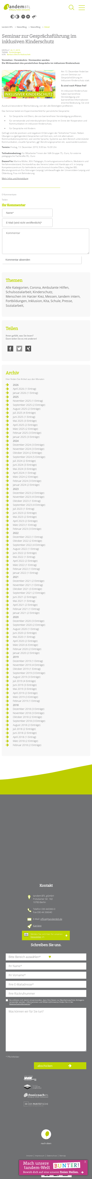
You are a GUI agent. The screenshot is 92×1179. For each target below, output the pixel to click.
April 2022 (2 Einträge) (25, 560)
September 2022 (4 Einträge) (29, 545)
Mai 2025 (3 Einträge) (25, 420)
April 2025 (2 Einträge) (25, 425)
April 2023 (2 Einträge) (25, 521)
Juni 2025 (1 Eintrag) (24, 417)
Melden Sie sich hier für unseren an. (47, 935)
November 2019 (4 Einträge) (28, 665)
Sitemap (62, 1155)
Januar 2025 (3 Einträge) (26, 437)
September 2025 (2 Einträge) (29, 405)
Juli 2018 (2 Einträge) (24, 729)
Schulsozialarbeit (18, 292)
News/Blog (22, 27)
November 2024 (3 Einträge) (28, 449)
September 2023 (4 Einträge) (29, 505)
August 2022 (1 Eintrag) (26, 549)
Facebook (10, 348)
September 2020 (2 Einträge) (29, 625)
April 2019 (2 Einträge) (25, 693)
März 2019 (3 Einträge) (25, 697)
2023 (16, 489)
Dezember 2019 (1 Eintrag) (28, 661)
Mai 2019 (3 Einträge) (25, 689)
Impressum (39, 1155)
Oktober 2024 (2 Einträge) (27, 452)
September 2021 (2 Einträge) (29, 593)
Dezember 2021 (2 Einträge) (28, 581)
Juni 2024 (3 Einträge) (25, 464)
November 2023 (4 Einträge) (28, 496)
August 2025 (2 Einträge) (26, 408)
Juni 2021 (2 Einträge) (25, 597)
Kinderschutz (42, 292)
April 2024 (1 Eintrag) (24, 472)
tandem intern (69, 296)
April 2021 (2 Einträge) (25, 604)
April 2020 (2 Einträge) (25, 641)
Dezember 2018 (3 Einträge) (28, 709)
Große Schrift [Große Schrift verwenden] (28, 16)
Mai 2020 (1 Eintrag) (24, 637)
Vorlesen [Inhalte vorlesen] (34, 16)
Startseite (17, 7)
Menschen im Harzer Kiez (25, 296)
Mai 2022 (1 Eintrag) (24, 557)
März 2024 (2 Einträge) (25, 476)
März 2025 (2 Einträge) (25, 428)
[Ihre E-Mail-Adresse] (46, 984)
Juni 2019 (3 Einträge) (25, 685)
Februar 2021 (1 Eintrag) (26, 609)
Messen (51, 296)
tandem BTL (7, 27)
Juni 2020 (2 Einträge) (25, 633)
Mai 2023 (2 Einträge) (25, 516)
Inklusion (35, 301)
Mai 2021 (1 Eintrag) (24, 601)
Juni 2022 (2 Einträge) (25, 553)
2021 (16, 577)
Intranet (29, 1155)
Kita (46, 301)
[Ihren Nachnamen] (46, 966)
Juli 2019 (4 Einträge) (24, 681)
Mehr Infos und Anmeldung (15, 178)
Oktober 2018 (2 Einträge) (27, 717)
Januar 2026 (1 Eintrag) (25, 393)
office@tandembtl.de (51, 919)
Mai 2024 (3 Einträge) (25, 469)
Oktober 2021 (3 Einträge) (27, 589)
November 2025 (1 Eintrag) (28, 400)
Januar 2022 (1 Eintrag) (25, 572)
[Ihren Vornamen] (46, 975)
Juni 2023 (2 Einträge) (25, 513)
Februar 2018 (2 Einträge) (27, 745)
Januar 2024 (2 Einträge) (26, 484)
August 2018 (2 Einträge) (26, 725)
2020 (16, 617)
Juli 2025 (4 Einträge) (24, 412)
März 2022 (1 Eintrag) (25, 565)
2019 (16, 657)
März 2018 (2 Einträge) (25, 741)
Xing (28, 348)
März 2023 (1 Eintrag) (25, 525)
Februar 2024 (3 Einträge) (27, 481)
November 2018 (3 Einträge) (28, 713)
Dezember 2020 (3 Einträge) (28, 621)
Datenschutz (52, 1155)
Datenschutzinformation (19, 1004)
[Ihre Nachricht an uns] (46, 1029)
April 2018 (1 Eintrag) (24, 737)
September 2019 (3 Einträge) (29, 673)
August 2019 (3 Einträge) (26, 677)
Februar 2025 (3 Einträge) (27, 432)
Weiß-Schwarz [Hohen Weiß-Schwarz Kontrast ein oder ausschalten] (17, 16)
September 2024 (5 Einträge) (29, 457)
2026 (16, 385)
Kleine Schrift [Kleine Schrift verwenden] (23, 16)
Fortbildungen (16, 301)
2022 (16, 533)
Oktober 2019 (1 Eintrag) (27, 669)
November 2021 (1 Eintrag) (28, 585)
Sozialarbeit (14, 305)
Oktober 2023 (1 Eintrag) (27, 501)
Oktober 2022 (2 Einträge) (27, 540)
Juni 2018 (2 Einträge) (25, 733)
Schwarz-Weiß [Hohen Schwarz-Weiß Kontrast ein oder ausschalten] (12, 16)
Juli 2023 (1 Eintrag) (23, 508)
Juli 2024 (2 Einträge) (24, 461)
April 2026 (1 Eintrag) (24, 388)
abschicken (45, 1066)
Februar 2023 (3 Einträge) (27, 528)
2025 (16, 396)
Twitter (19, 348)
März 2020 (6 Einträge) (25, 645)
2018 (16, 705)
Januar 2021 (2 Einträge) (26, 613)
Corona (35, 287)
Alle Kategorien (17, 287)
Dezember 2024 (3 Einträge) (28, 444)
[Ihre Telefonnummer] (46, 993)
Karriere (37, 925)
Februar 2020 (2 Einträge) (27, 649)
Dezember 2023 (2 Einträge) (28, 493)
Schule (56, 301)
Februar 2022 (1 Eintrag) (26, 569)
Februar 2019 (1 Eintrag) (26, 701)
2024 (16, 440)
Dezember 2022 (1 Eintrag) (28, 537)
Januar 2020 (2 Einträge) (26, 653)
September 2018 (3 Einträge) (29, 721)
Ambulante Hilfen (55, 287)
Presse (67, 301)
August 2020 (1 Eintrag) (26, 629)
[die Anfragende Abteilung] (46, 956)
